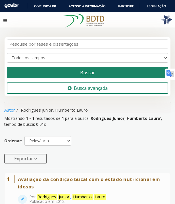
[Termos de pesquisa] (87, 41)
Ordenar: (13, 137)
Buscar (87, 69)
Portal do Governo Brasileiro (43, 6)
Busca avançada (88, 85)
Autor (9, 106)
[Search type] (87, 54)
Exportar (24, 155)
